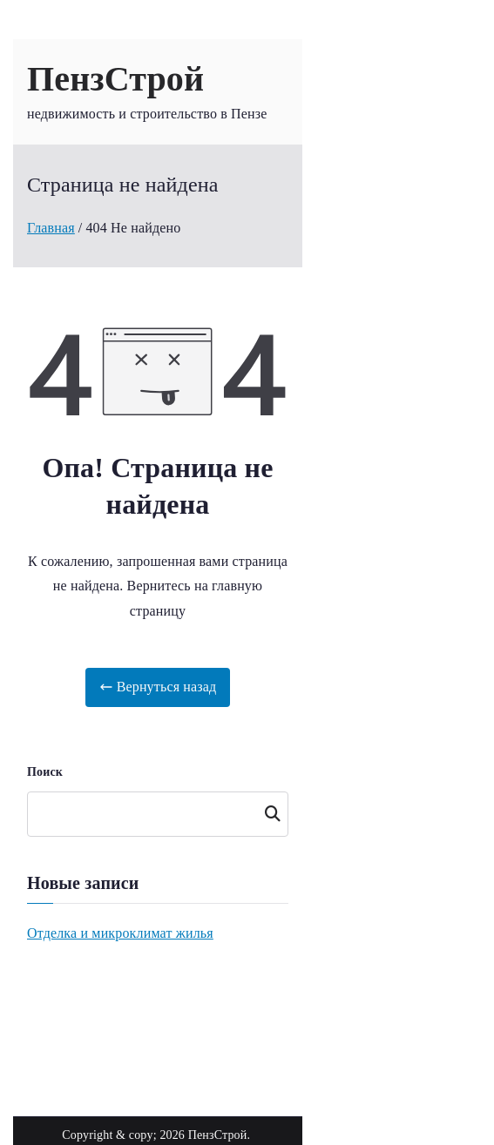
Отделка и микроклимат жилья (120, 933)
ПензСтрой (115, 78)
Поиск (45, 771)
